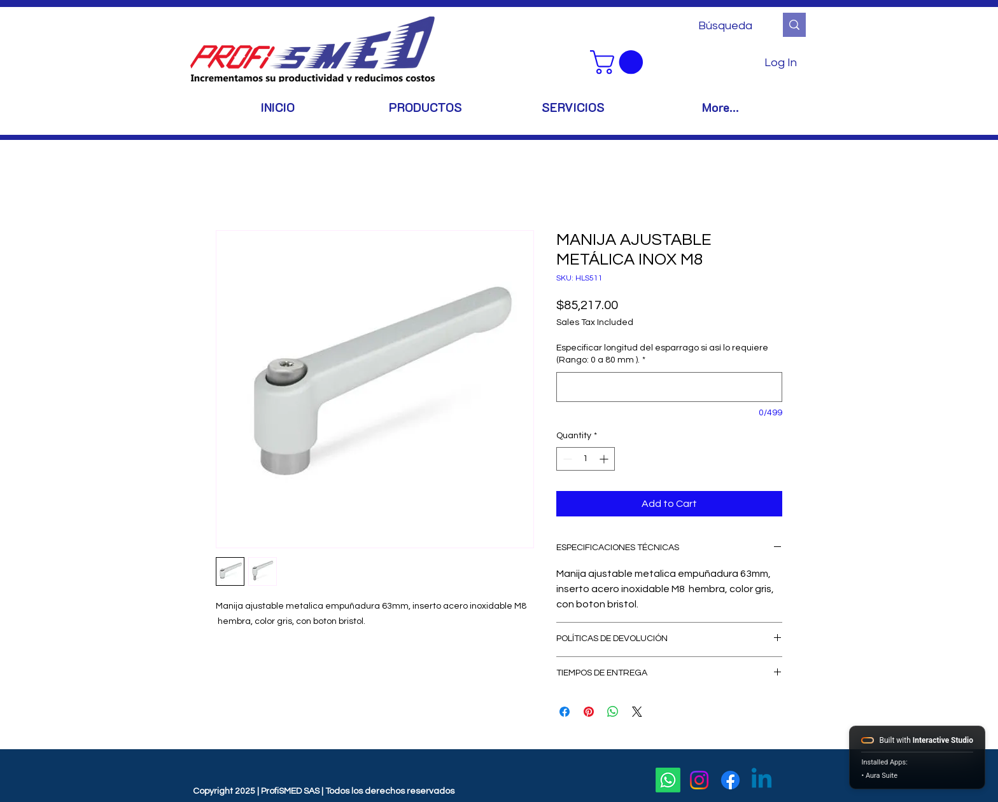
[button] (619, 62)
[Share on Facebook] (564, 711)
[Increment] (605, 459)
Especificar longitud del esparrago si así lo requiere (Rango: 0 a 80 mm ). (662, 354)
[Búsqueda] (727, 26)
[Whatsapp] (668, 780)
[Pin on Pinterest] (588, 711)
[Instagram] (699, 780)
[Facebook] (730, 780)
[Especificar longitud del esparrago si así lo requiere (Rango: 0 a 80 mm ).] (669, 387)
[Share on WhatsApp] (613, 711)
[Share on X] (637, 711)
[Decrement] (566, 459)
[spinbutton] (585, 459)
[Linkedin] (761, 780)
